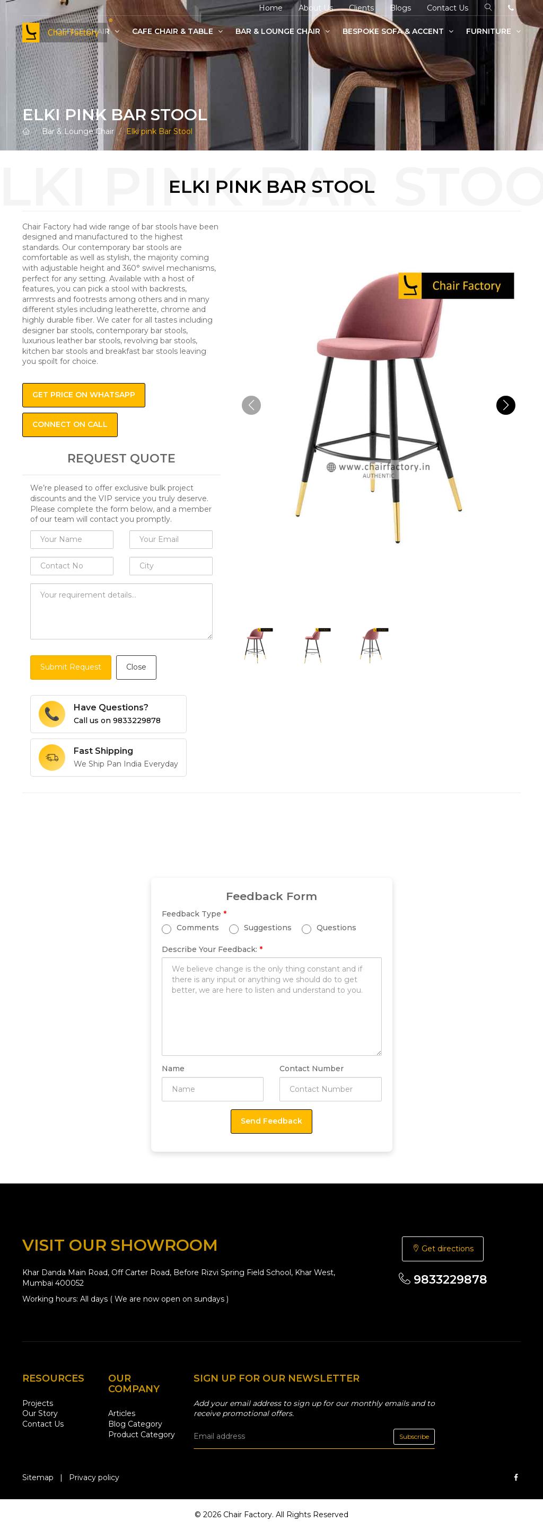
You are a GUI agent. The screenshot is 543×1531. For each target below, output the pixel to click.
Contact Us (447, 8)
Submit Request (70, 667)
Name (173, 1068)
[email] (314, 1437)
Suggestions (260, 927)
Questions (329, 927)
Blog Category (135, 1424)
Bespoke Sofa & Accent (398, 31)
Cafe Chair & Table (177, 31)
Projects (37, 1403)
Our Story (40, 1413)
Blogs (400, 8)
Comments (190, 927)
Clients (361, 8)
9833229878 (443, 1279)
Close (136, 667)
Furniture (493, 31)
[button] (505, 405)
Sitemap (38, 1477)
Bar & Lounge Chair (282, 31)
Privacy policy (94, 1477)
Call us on (117, 720)
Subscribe (414, 1436)
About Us (316, 8)
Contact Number (311, 1068)
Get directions (443, 1248)
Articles (121, 1413)
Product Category (141, 1434)
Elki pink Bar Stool (159, 131)
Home (271, 8)
